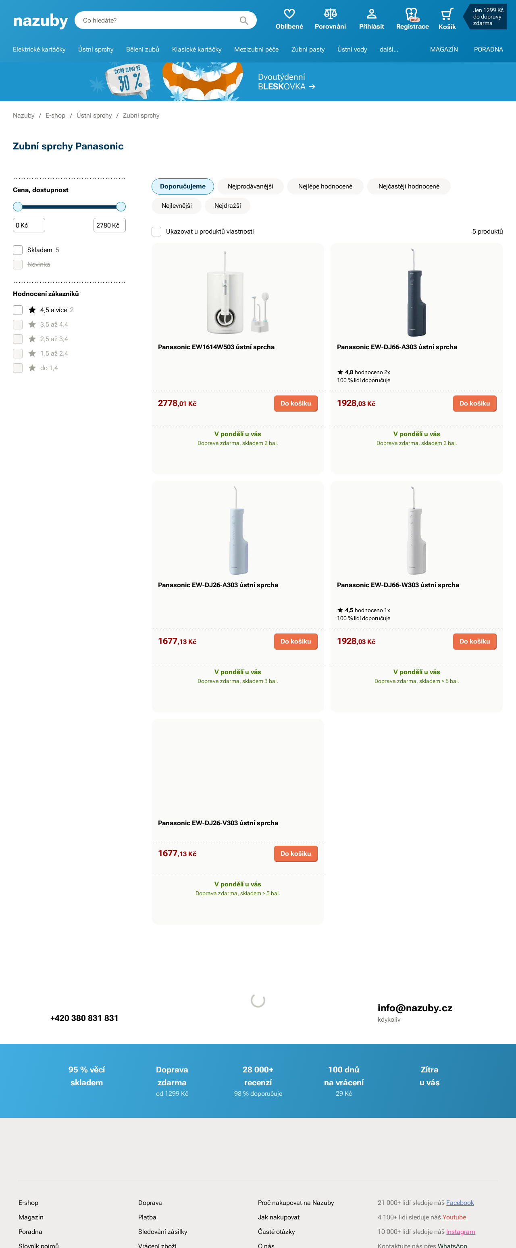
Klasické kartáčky (196, 49)
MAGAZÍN (444, 49)
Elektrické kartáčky (39, 49)
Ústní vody (352, 49)
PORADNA (488, 49)
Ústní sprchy (95, 49)
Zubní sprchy (141, 115)
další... (389, 49)
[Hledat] (243, 20)
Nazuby (23, 115)
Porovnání (326, 18)
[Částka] (29, 225)
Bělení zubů (142, 49)
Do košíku (296, 423)
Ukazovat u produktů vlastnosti (203, 231)
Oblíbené (285, 18)
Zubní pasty (308, 49)
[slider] (18, 206)
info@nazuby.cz (415, 1067)
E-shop (55, 115)
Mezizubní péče (256, 49)
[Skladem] (18, 250)
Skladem (36, 250)
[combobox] (165, 20)
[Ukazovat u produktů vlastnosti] (156, 231)
